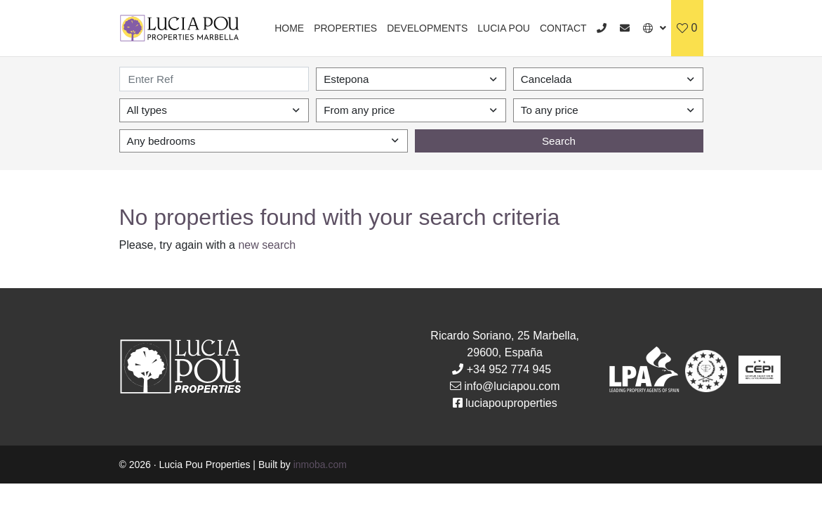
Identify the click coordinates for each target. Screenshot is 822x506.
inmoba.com (320, 464)
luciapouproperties (511, 403)
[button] (654, 28)
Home (289, 28)
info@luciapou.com (511, 386)
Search (559, 141)
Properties (345, 28)
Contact (563, 28)
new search (267, 245)
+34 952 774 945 (509, 369)
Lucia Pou (503, 28)
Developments (427, 28)
